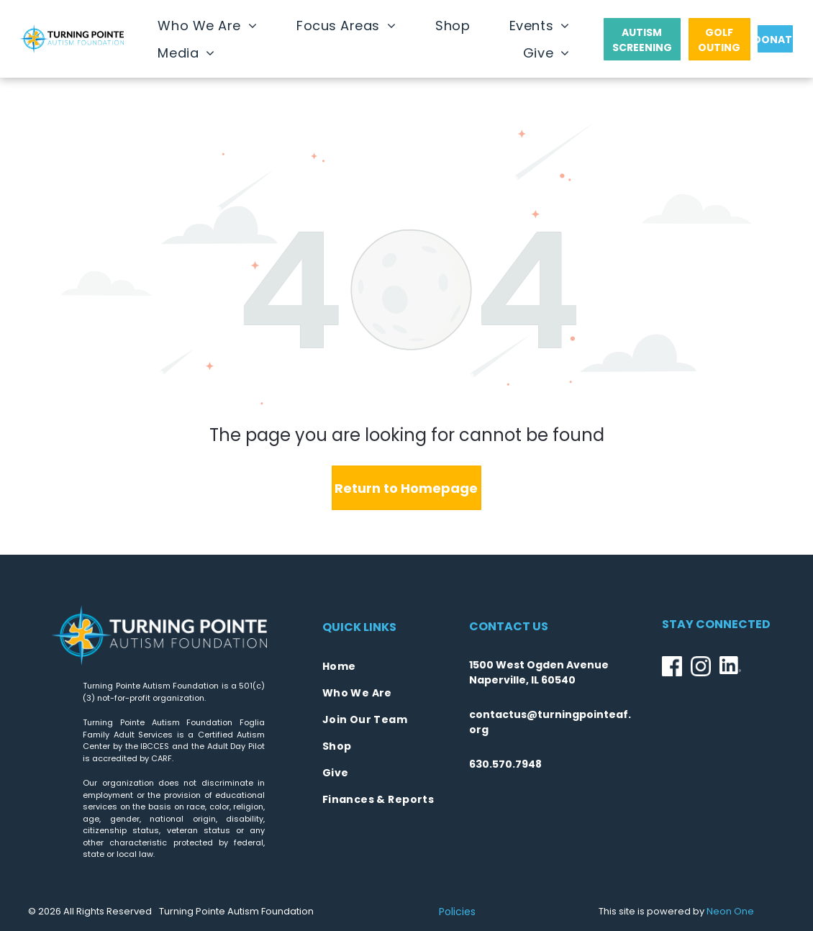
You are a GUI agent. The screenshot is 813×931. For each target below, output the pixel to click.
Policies (457, 911)
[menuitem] (207, 25)
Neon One (730, 911)
